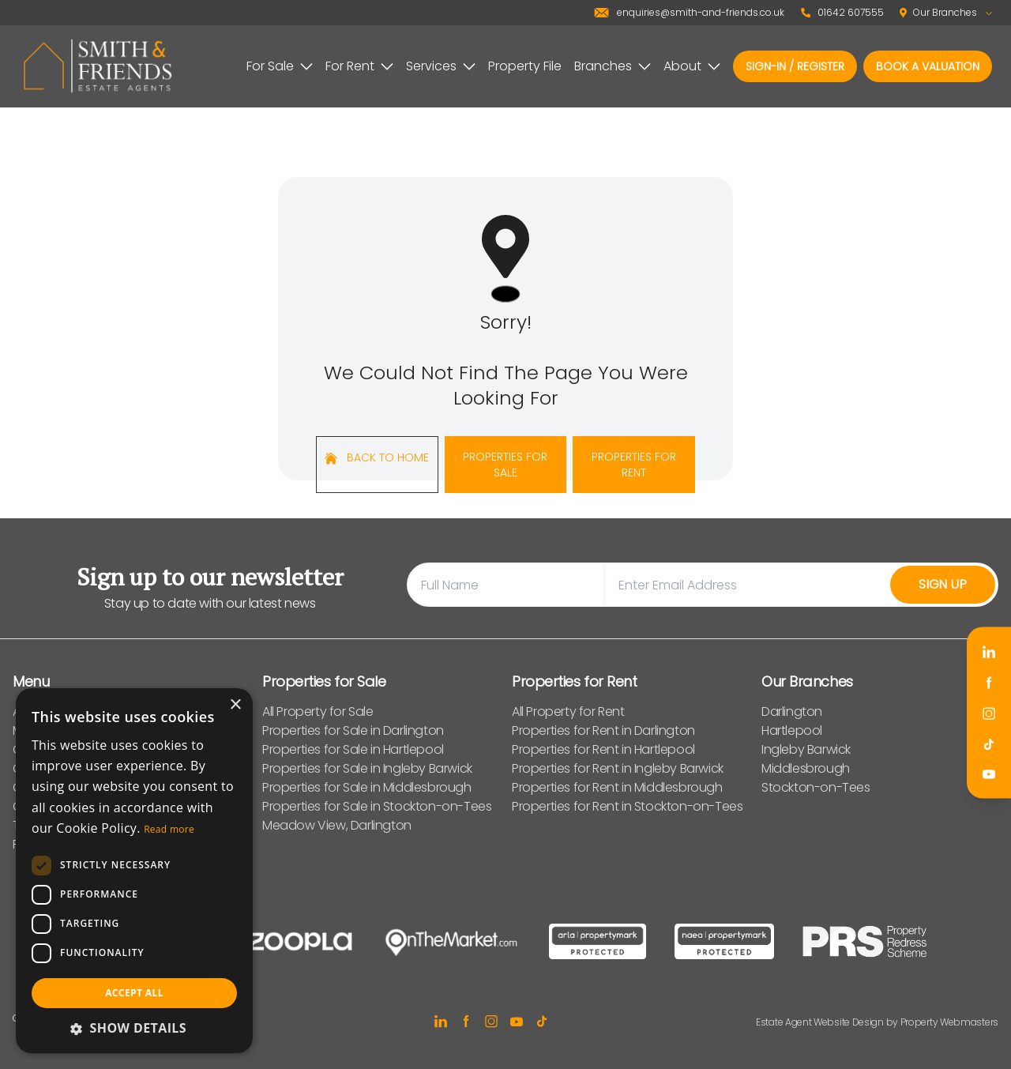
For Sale (279, 66)
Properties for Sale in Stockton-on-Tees (376, 806)
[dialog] (134, 870)
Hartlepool (791, 730)
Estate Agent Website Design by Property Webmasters (877, 1022)
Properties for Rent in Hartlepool (603, 749)
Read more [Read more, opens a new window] (169, 829)
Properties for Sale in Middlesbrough (367, 787)
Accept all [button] (134, 992)
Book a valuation (927, 66)
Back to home (377, 457)
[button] (134, 1027)
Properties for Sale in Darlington (353, 730)
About (691, 66)
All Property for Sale (318, 711)
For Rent (359, 66)
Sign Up (943, 584)
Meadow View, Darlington (337, 825)
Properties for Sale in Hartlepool (353, 749)
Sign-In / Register (795, 66)
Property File (525, 66)
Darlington (791, 711)
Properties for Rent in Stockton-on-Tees (627, 806)
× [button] (235, 705)
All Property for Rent (568, 711)
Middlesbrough (805, 768)
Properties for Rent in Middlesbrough (617, 787)
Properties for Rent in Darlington (603, 730)
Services (440, 66)
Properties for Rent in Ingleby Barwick (617, 768)
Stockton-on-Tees (815, 787)
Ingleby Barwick (806, 749)
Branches (612, 66)
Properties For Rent (634, 464)
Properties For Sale (505, 464)
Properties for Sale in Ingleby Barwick (367, 768)
